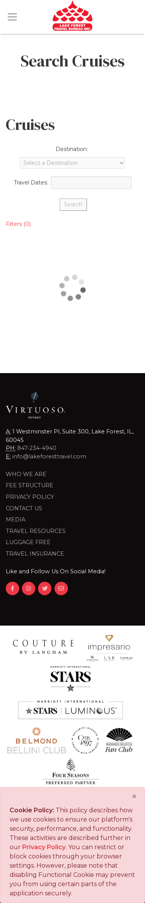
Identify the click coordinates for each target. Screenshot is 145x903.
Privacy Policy (30, 496)
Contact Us (24, 508)
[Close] (134, 796)
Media (15, 519)
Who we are (26, 474)
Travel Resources (36, 531)
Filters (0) (18, 224)
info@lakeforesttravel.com (49, 456)
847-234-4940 (36, 448)
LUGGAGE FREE (28, 542)
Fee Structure (29, 485)
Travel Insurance (35, 553)
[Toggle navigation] (12, 17)
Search (73, 204)
